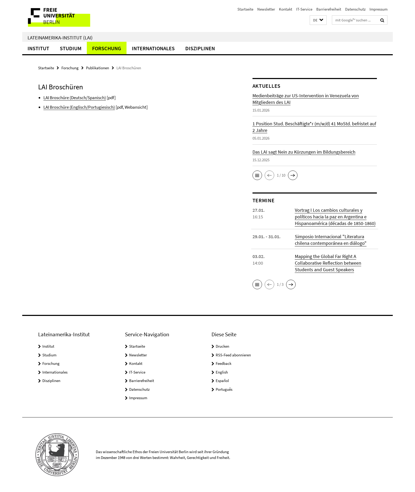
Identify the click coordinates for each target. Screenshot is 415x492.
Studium (71, 48)
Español (222, 380)
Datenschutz (355, 9)
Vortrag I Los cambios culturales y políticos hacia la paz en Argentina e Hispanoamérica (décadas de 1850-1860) (335, 216)
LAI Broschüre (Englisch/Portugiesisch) (79, 107)
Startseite (245, 9)
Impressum (378, 9)
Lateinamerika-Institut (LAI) (60, 37)
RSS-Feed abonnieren (233, 354)
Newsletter (266, 9)
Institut (38, 48)
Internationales (153, 48)
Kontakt (285, 9)
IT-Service (304, 9)
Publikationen (97, 67)
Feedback (223, 363)
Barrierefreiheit (328, 9)
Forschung (106, 48)
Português (224, 389)
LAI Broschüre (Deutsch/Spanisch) (74, 97)
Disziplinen (200, 48)
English (222, 372)
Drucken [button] (222, 346)
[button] (318, 20)
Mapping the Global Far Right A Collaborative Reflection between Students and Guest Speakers (328, 263)
